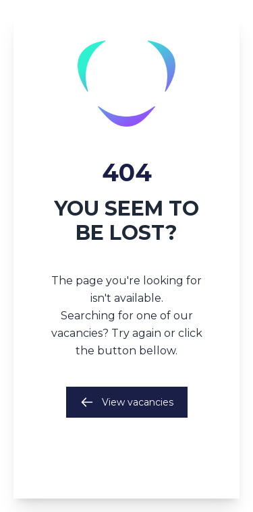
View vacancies (126, 402)
